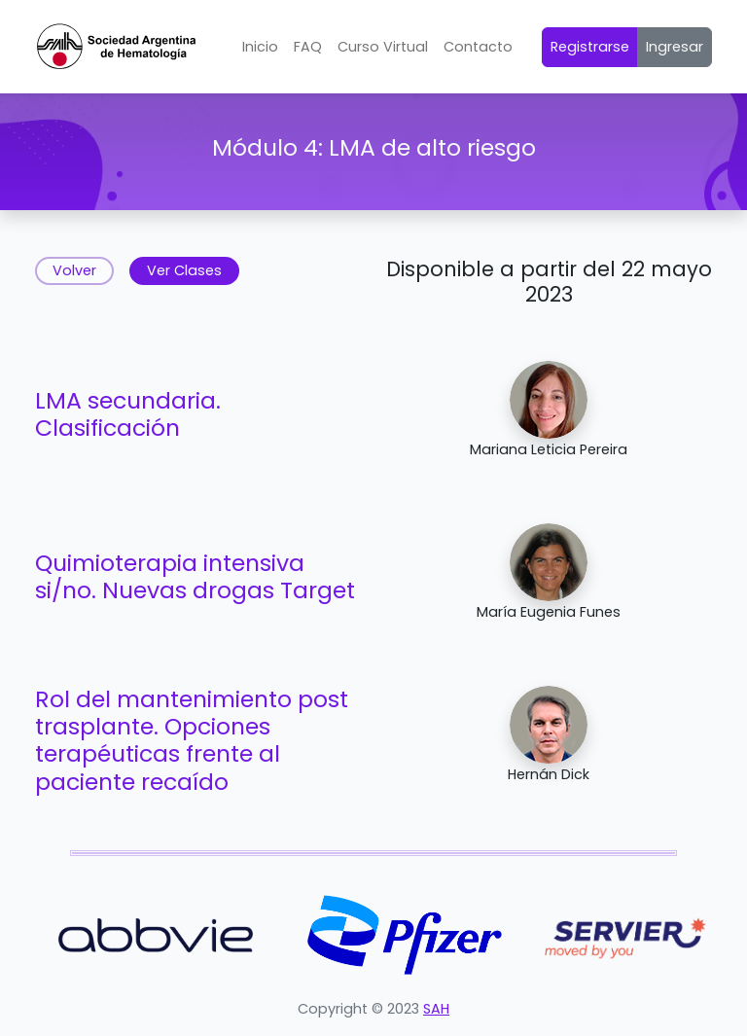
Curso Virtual (383, 46)
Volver (74, 270)
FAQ (308, 46)
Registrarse (590, 46)
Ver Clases (184, 270)
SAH (436, 1008)
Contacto (478, 46)
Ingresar (674, 46)
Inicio (260, 46)
